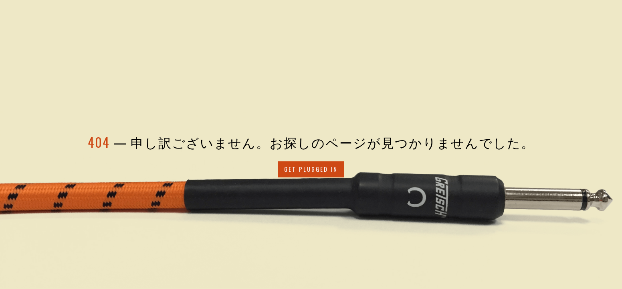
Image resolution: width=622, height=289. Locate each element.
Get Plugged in (311, 169)
